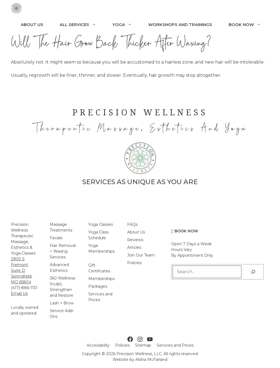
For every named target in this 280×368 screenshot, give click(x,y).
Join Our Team (141, 255)
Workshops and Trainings (180, 24)
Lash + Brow (62, 303)
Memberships (101, 278)
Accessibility (98, 345)
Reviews (135, 239)
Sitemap (143, 345)
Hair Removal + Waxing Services (63, 251)
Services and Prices (175, 345)
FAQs (132, 224)
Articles (134, 247)
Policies (134, 262)
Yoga (126, 24)
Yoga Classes (100, 224)
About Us (32, 24)
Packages (97, 286)
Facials (56, 237)
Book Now (249, 24)
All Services (82, 24)
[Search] (253, 272)
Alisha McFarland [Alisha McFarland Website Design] (151, 359)
